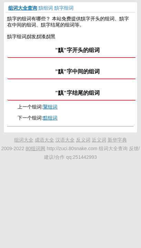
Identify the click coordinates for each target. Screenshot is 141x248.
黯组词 (50, 118)
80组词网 (35, 148)
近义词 (99, 140)
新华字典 (117, 140)
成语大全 (44, 140)
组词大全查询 (22, 8)
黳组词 (50, 107)
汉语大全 (65, 140)
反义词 (83, 140)
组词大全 (23, 140)
